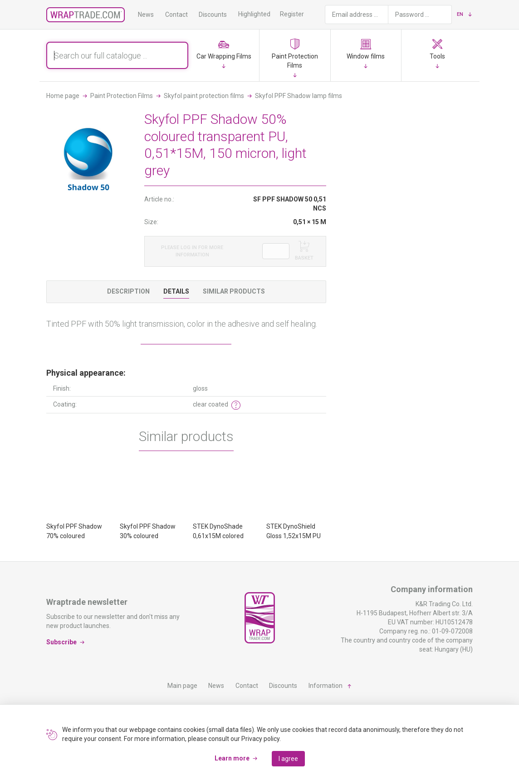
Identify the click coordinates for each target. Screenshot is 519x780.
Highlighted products (267, 14)
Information (325, 685)
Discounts (213, 14)
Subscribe (61, 642)
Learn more (232, 758)
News (146, 14)
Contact (176, 14)
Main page (182, 685)
